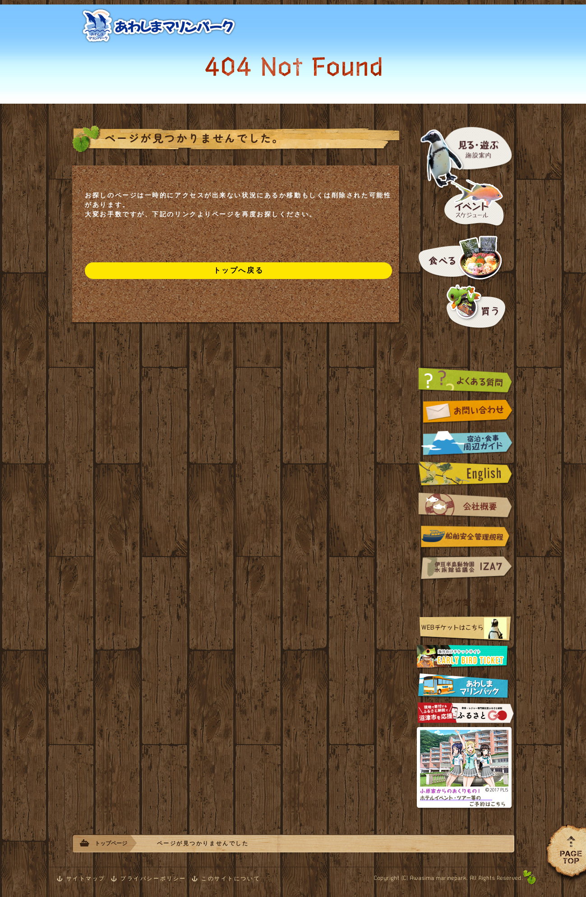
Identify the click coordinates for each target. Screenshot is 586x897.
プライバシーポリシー (153, 878)
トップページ (111, 843)
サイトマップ (86, 878)
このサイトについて (230, 878)
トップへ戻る (238, 270)
